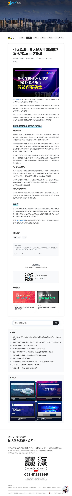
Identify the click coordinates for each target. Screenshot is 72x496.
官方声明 (35, 493)
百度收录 (20, 487)
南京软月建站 (21, 220)
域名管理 (54, 487)
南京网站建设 (17, 99)
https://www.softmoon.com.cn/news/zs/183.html (31, 253)
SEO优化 (10, 487)
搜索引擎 (15, 487)
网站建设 (59, 487)
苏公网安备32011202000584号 (57, 493)
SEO (24, 237)
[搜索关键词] (33, 323)
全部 (22, 38)
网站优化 (17, 237)
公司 (50, 38)
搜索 (56, 323)
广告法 (44, 487)
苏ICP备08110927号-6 (42, 493)
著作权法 (39, 487)
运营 (29, 38)
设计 (36, 38)
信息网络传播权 (32, 487)
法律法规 (49, 487)
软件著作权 (25, 487)
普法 (43, 38)
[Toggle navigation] (62, 3)
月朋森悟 (59, 38)
